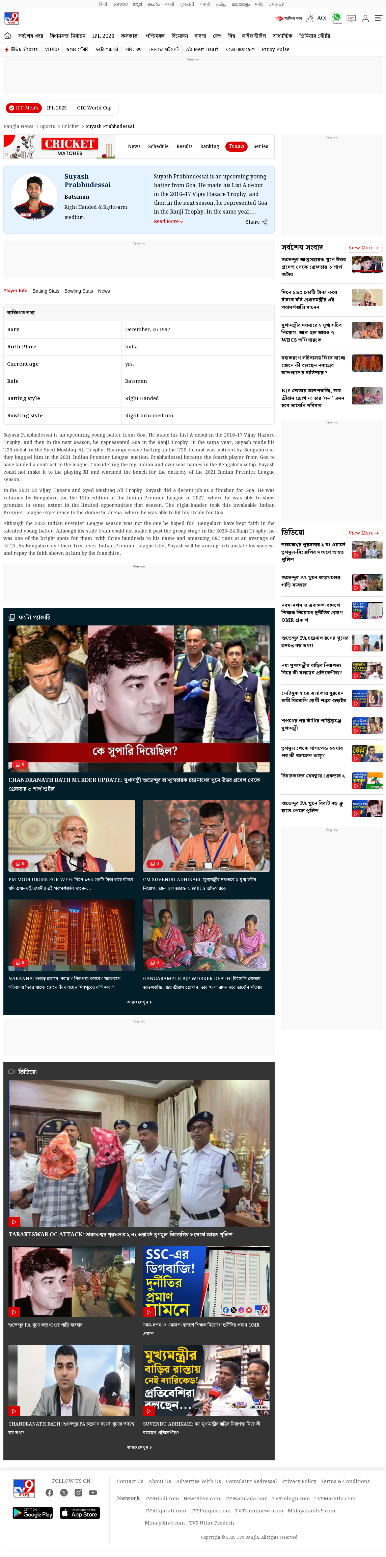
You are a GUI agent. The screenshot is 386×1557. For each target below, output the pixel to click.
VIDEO (52, 49)
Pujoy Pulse (276, 49)
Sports (47, 126)
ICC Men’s (27, 108)
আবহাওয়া (133, 49)
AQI (322, 18)
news (134, 146)
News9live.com (202, 1499)
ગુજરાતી (187, 4)
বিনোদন (179, 36)
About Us (159, 1482)
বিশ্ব (231, 36)
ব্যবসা (200, 36)
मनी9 (259, 4)
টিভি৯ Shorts (24, 49)
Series (260, 146)
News (104, 291)
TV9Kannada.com (246, 1499)
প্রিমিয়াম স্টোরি (314, 36)
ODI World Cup (94, 108)
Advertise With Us (198, 1482)
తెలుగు (153, 4)
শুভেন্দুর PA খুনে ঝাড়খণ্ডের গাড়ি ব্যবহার (45, 1325)
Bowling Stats (78, 291)
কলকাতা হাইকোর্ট (164, 49)
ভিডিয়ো (293, 533)
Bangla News (18, 126)
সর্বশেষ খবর (30, 36)
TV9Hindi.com (162, 1499)
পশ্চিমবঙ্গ (155, 36)
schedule (158, 146)
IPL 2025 (57, 108)
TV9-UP (276, 4)
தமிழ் (221, 4)
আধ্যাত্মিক (283, 36)
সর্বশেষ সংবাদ (302, 247)
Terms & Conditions (345, 1482)
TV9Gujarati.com (165, 1511)
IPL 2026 (103, 36)
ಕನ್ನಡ (137, 4)
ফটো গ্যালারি (106, 49)
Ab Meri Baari (202, 49)
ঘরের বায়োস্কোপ (240, 49)
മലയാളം (241, 4)
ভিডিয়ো (28, 1072)
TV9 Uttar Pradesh (211, 1523)
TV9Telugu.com (291, 1499)
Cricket (70, 126)
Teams (236, 146)
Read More (166, 221)
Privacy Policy (299, 1482)
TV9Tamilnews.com (259, 1511)
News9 (120, 4)
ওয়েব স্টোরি (77, 49)
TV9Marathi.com (335, 1499)
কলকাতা (130, 36)
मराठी (169, 4)
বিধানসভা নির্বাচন (67, 36)
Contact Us (130, 1482)
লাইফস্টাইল (254, 36)
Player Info (15, 290)
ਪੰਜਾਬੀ (205, 4)
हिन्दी (103, 4)
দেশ (217, 36)
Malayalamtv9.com (311, 1511)
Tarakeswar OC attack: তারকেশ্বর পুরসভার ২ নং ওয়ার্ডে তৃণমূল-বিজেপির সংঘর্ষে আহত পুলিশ (120, 1235)
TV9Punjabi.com (211, 1511)
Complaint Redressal (251, 1482)
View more (364, 248)
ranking (209, 146)
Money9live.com (165, 1523)
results (184, 146)
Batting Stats (46, 291)
